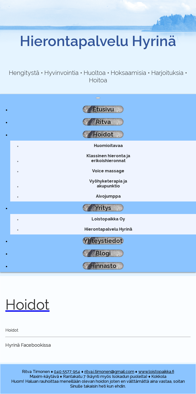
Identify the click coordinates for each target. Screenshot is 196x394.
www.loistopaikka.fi (156, 371)
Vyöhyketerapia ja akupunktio (108, 183)
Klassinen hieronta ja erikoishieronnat (108, 158)
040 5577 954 (67, 371)
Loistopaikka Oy (108, 219)
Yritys (103, 207)
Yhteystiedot (103, 240)
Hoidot (103, 134)
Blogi (103, 253)
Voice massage (108, 170)
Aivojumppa (108, 196)
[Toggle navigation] (98, 98)
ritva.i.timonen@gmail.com (109, 371)
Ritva (103, 122)
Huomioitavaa (108, 145)
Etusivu (103, 109)
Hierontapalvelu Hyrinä (108, 229)
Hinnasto (103, 265)
